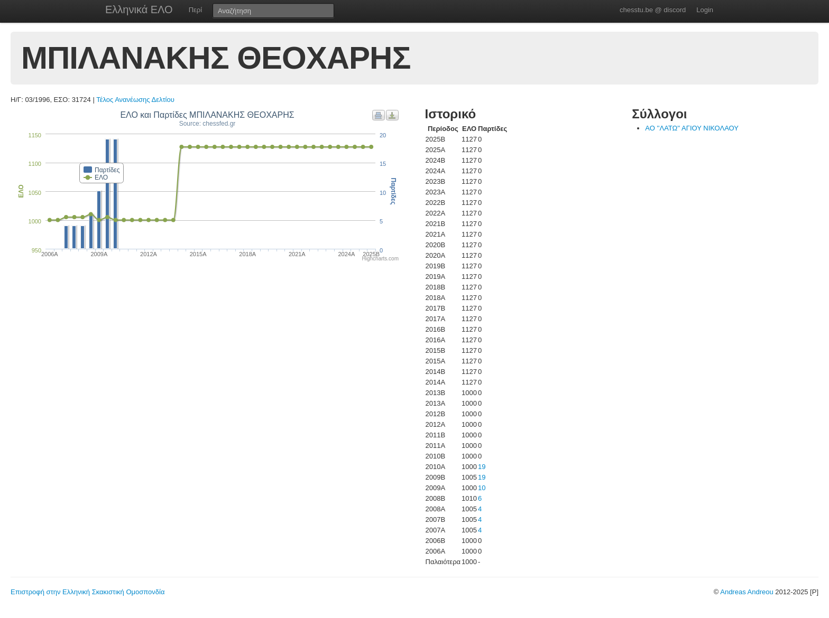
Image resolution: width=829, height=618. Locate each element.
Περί (195, 10)
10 (481, 488)
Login (704, 10)
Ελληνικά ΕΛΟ (139, 9)
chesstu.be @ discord (653, 10)
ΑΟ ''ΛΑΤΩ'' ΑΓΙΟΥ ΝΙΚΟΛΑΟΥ (692, 128)
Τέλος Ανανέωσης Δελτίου (135, 100)
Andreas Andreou (746, 592)
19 (481, 467)
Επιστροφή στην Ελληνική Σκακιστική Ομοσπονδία (87, 592)
